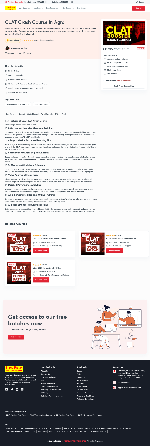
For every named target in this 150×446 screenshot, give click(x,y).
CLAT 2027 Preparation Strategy (105, 428)
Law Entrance (25, 8)
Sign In (138, 8)
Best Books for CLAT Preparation (77, 428)
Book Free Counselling (124, 86)
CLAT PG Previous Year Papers (90, 415)
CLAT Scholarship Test (49, 387)
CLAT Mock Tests (41, 104)
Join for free (16, 337)
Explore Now (41, 251)
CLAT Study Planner (78, 431)
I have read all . (118, 81)
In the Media (82, 387)
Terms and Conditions (85, 396)
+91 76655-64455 (66, 2)
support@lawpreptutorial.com (129, 387)
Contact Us (45, 374)
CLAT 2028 (42, 431)
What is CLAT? (11, 428)
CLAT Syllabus (56, 428)
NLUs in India (30, 431)
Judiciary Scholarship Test (51, 390)
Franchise (80, 383)
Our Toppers (68, 8)
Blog (43, 380)
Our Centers (81, 8)
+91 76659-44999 (42, 2)
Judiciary (38, 8)
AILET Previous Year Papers (41, 415)
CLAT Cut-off (125, 428)
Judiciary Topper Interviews (51, 396)
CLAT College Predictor (58, 431)
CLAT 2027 (43, 428)
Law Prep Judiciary (48, 377)
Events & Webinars (48, 383)
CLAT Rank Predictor (14, 431)
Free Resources (53, 8)
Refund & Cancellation (86, 393)
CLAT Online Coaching (98, 431)
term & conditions (123, 81)
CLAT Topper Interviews (50, 393)
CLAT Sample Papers (28, 428)
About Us (44, 371)
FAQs (79, 374)
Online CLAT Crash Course (18, 104)
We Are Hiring (82, 380)
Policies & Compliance (85, 399)
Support (140, 2)
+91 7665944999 (124, 382)
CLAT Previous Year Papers (16, 415)
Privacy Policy (82, 390)
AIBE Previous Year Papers (64, 415)
